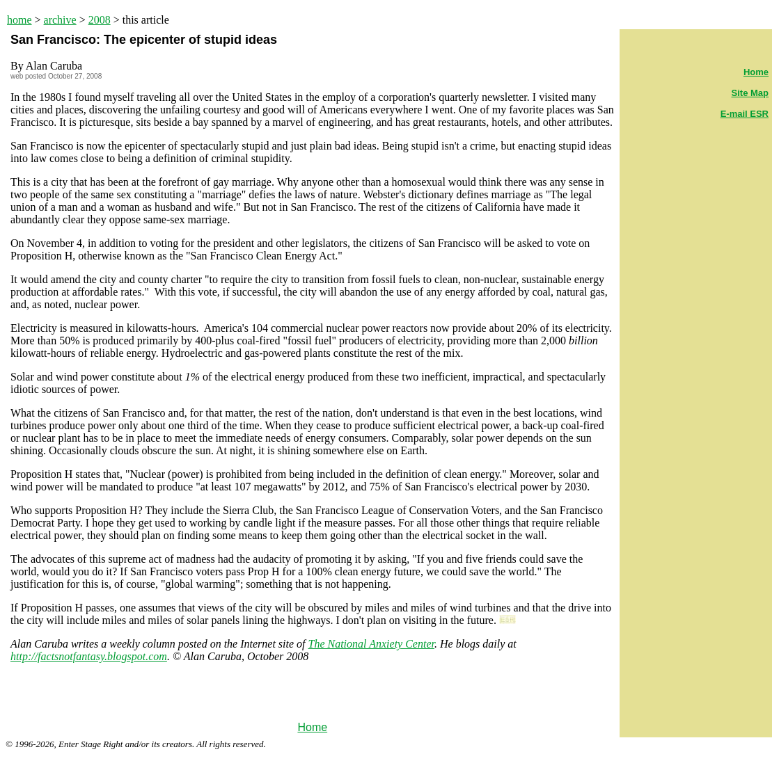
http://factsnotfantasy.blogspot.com (88, 656)
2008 (99, 20)
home (19, 20)
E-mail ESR (745, 114)
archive (60, 20)
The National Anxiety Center (371, 644)
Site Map (750, 93)
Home (312, 727)
